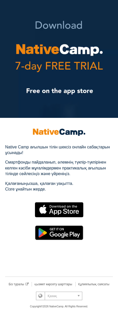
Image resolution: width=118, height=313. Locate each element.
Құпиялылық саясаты (93, 284)
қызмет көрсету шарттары (53, 284)
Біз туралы (19, 284)
